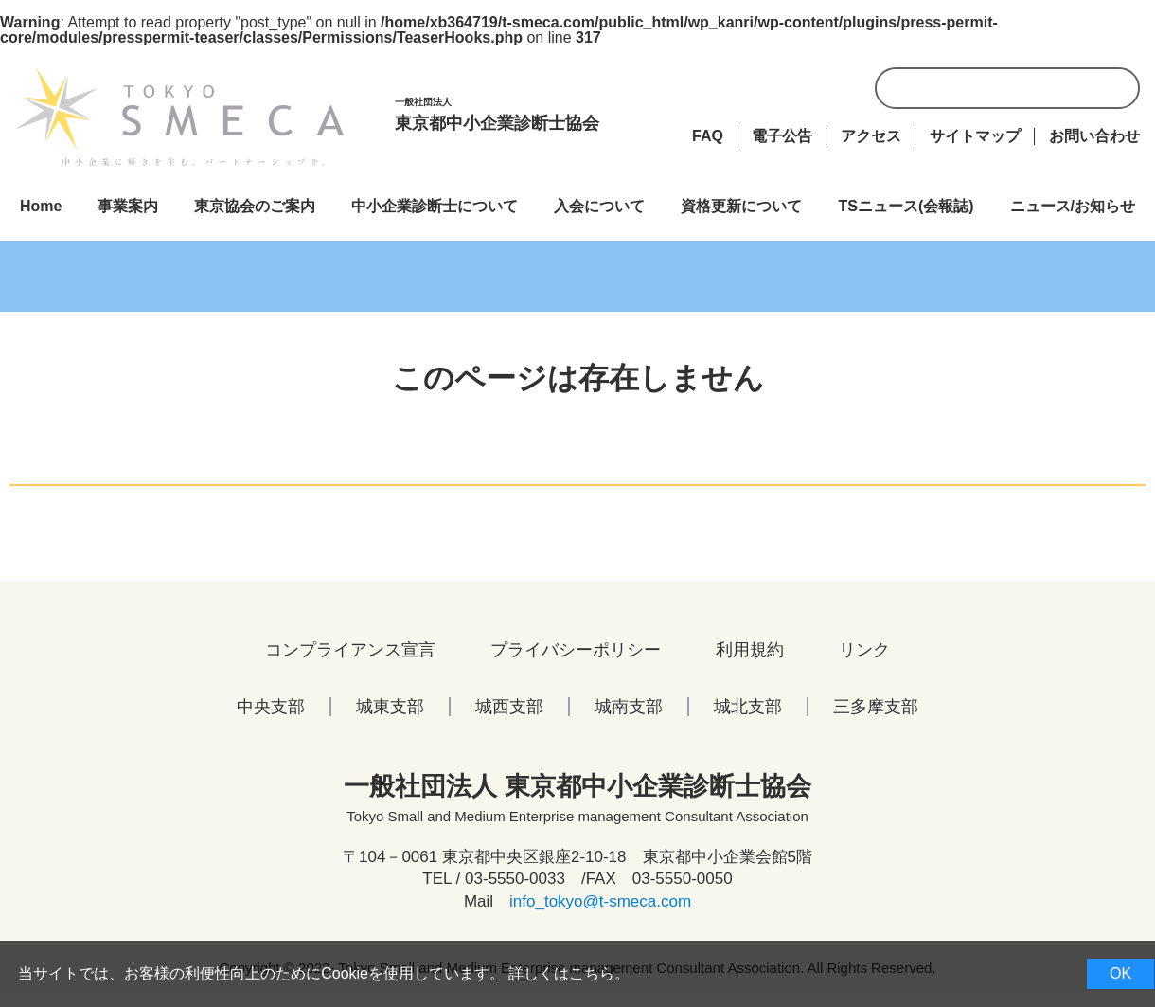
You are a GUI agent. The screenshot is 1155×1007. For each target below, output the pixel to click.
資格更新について (741, 206)
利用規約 (750, 649)
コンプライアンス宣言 (350, 649)
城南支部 (629, 706)
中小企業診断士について (434, 206)
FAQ (707, 136)
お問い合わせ (1094, 136)
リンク (864, 649)
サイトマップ (975, 136)
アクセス (871, 136)
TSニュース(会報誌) (905, 206)
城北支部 (748, 706)
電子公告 (782, 136)
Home (41, 206)
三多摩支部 (875, 706)
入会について (599, 206)
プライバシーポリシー (575, 649)
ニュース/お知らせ (1072, 206)
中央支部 (271, 706)
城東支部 (390, 706)
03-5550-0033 (515, 879)
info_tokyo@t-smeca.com (600, 901)
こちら (591, 973)
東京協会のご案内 (254, 206)
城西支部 (509, 706)
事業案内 (128, 206)
